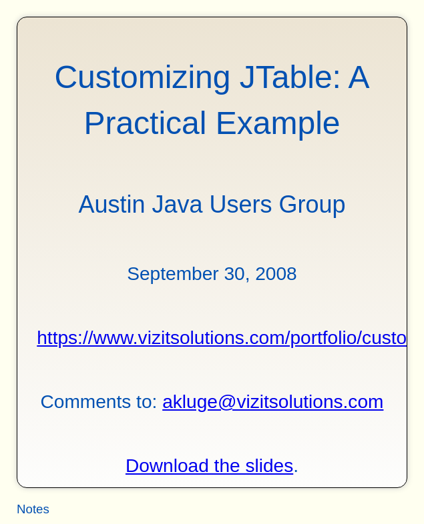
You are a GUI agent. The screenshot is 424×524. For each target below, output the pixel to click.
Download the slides (209, 465)
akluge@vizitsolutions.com (272, 401)
